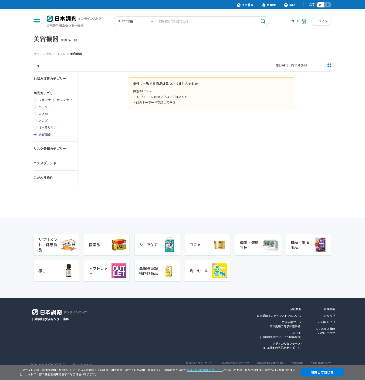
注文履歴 (247, 5)
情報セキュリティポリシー (200, 363)
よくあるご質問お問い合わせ (325, 331)
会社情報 (295, 309)
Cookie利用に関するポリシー (205, 370)
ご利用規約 (297, 363)
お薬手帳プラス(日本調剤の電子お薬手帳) (284, 324)
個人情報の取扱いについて (235, 363)
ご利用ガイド (326, 322)
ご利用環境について (321, 363)
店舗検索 (329, 309)
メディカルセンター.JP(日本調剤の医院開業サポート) (282, 346)
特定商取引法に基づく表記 (270, 363)
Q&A (292, 5)
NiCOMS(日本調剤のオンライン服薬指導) (280, 335)
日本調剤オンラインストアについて (279, 316)
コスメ (60, 54)
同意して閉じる (322, 372)
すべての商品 (43, 54)
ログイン (321, 21)
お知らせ (329, 316)
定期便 (271, 5)
